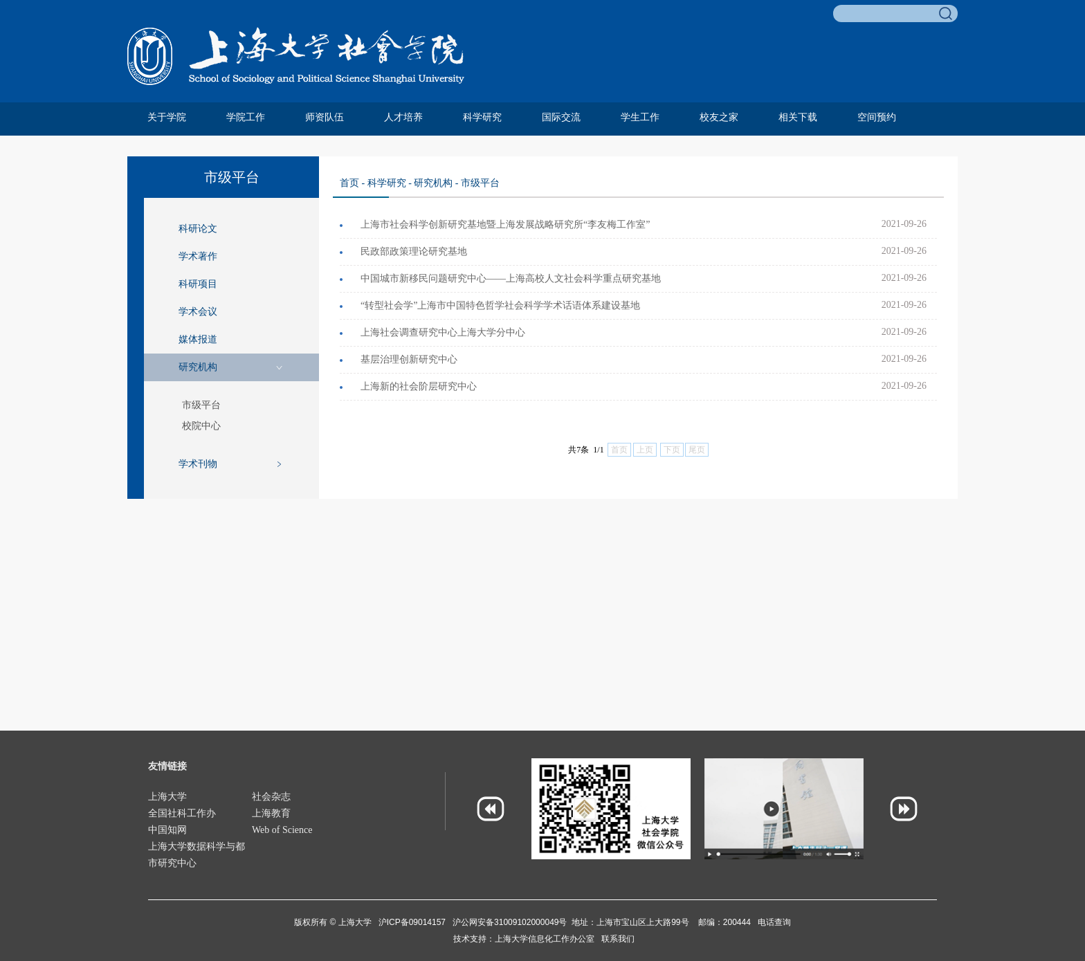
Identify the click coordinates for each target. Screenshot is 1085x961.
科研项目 (198, 284)
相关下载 (797, 117)
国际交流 (561, 117)
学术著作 (198, 256)
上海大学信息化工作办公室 (548, 939)
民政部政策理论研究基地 (414, 251)
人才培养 (403, 117)
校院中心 (201, 426)
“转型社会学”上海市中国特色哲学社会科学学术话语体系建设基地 (500, 305)
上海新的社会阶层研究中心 (419, 386)
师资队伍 (324, 117)
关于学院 (166, 117)
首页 (349, 183)
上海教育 (271, 813)
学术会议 (198, 311)
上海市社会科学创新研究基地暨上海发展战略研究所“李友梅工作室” (505, 224)
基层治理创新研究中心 (409, 359)
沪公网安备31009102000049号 (510, 922)
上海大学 (167, 796)
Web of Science (282, 830)
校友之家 (719, 117)
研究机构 (198, 367)
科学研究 (482, 117)
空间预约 (876, 117)
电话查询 (774, 922)
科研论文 (198, 228)
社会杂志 (271, 796)
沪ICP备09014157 (413, 922)
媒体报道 (198, 339)
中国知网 (167, 830)
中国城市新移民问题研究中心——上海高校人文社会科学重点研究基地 (511, 278)
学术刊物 (198, 464)
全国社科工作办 (182, 813)
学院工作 (245, 117)
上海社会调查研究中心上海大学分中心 (443, 332)
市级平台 (201, 405)
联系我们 (618, 939)
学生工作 (640, 117)
